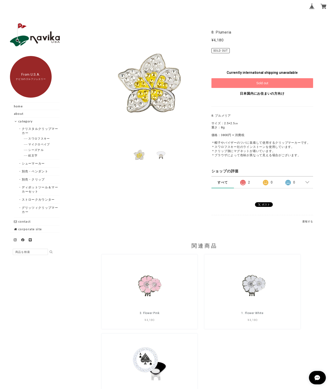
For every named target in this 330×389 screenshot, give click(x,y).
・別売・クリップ (33, 179)
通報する (307, 221)
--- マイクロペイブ (39, 144)
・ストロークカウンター (38, 199)
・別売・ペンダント (35, 171)
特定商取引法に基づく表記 (219, 362)
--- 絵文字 (33, 155)
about (19, 113)
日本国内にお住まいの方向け (262, 93)
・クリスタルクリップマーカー (40, 131)
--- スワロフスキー (39, 138)
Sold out (262, 83)
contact (22, 221)
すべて (222, 182)
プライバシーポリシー (179, 362)
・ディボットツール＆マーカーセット (40, 189)
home (18, 106)
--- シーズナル (36, 150)
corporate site (28, 229)
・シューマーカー (33, 163)
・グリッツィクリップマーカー (40, 210)
